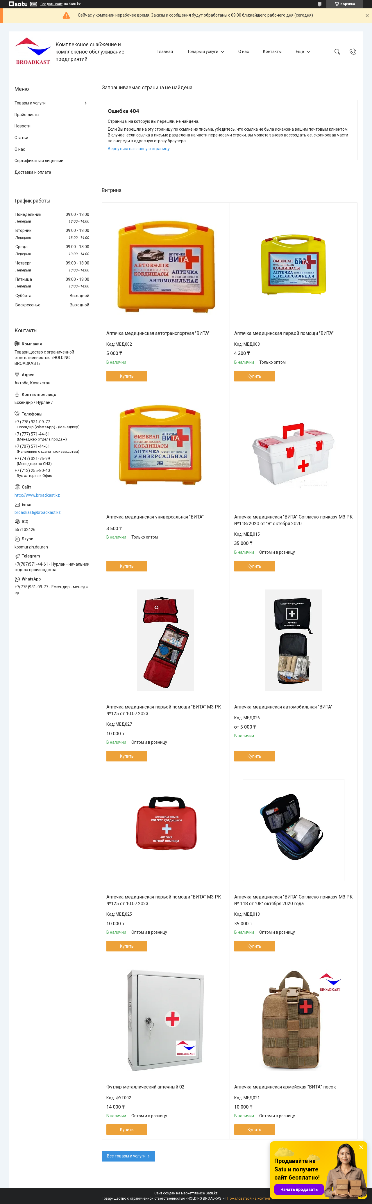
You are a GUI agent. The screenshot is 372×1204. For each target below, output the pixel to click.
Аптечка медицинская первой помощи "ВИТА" (284, 333)
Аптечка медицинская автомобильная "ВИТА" (283, 707)
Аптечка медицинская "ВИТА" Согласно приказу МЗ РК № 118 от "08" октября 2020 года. (293, 900)
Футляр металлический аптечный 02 (145, 1087)
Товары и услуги (202, 51)
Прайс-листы (27, 114)
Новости (23, 126)
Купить (127, 376)
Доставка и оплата (33, 172)
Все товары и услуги (126, 1156)
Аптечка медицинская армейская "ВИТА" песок (285, 1087)
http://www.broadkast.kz (37, 495)
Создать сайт (51, 4)
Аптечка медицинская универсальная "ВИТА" (155, 517)
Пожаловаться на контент (248, 1198)
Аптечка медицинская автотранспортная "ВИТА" (158, 333)
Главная (165, 51)
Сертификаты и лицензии (39, 160)
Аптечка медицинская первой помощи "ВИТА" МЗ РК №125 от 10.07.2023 (163, 710)
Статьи (21, 137)
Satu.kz (212, 1193)
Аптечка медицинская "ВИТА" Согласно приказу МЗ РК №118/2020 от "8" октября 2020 (293, 520)
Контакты (272, 51)
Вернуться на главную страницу (139, 148)
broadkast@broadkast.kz (38, 512)
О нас (243, 51)
